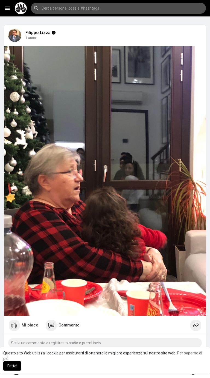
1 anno (30, 38)
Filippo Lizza (38, 32)
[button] (118, 8)
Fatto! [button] (12, 366)
